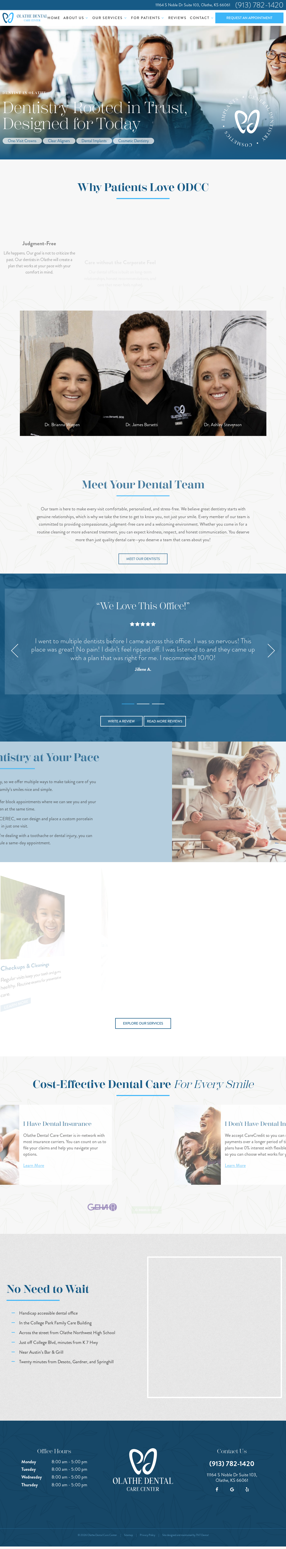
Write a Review (121, 721)
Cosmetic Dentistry (133, 141)
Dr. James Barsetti (142, 424)
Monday (28, 1462)
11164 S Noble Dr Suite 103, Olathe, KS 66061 (192, 5)
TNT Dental (202, 1535)
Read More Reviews (164, 721)
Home (54, 17)
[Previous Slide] (14, 650)
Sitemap (128, 1535)
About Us (76, 17)
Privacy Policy (147, 1535)
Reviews (177, 17)
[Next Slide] (271, 650)
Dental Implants (94, 141)
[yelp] (247, 1490)
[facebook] (217, 1490)
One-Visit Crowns (22, 141)
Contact (202, 17)
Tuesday (28, 1469)
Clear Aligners (59, 141)
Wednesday (31, 1477)
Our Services (110, 17)
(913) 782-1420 (259, 5)
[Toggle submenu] (86, 18)
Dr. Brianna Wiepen (62, 424)
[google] (232, 1490)
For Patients (148, 17)
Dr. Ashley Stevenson (223, 424)
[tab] (128, 702)
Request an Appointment (249, 17)
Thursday (29, 1485)
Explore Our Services (143, 1023)
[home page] (25, 18)
